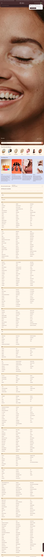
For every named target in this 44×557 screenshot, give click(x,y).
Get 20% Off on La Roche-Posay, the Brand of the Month (11, 0)
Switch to (33, 8)
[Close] (43, 543)
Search (42, 143)
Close (41, 5)
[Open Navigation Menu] (1, 3)
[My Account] (37, 3)
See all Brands (39, 138)
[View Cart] (39, 3)
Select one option (14, 186)
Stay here (39, 8)
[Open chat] (42, 555)
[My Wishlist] (35, 3)
